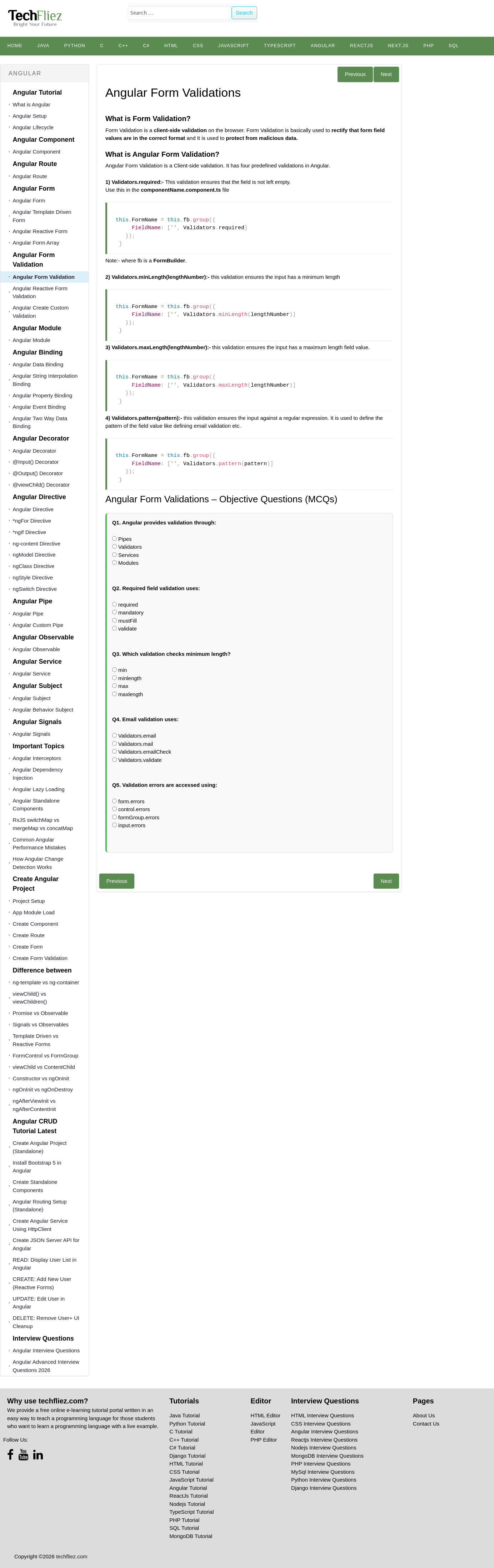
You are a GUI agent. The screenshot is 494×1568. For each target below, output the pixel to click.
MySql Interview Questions (323, 1472)
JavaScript (233, 45)
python (74, 45)
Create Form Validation (40, 958)
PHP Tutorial (184, 1520)
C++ (123, 45)
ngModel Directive (34, 555)
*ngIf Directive (29, 532)
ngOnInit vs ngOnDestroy (43, 1089)
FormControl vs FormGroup (45, 1055)
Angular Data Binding (38, 364)
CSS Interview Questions (321, 1424)
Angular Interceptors (37, 758)
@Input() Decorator (36, 462)
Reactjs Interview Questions (324, 1440)
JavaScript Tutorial (191, 1480)
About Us (424, 1415)
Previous (355, 74)
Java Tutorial (184, 1415)
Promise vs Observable (40, 1013)
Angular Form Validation (44, 277)
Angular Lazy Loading (39, 789)
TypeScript (280, 45)
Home (15, 45)
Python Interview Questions (323, 1480)
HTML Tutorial (186, 1464)
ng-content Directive (36, 544)
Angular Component (36, 152)
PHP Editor (263, 1440)
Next (386, 74)
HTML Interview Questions (322, 1415)
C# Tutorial (182, 1447)
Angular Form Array (36, 243)
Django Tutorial (187, 1456)
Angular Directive (33, 509)
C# (146, 45)
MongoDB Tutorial (190, 1536)
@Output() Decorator (38, 473)
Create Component (35, 924)
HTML (171, 45)
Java (43, 45)
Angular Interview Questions (46, 1350)
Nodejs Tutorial (187, 1504)
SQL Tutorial (184, 1528)
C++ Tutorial (184, 1440)
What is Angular (31, 104)
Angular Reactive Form (40, 231)
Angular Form (29, 200)
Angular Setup (30, 116)
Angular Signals (31, 734)
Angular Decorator (34, 451)
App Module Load (34, 912)
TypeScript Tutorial (191, 1512)
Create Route (29, 935)
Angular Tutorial (188, 1488)
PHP (428, 45)
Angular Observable (36, 649)
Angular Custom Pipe (38, 625)
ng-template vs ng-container (46, 982)
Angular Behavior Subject (43, 710)
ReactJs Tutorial (188, 1496)
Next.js (398, 45)
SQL (454, 45)
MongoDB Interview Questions (327, 1456)
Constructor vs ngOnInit (41, 1078)
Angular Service (32, 673)
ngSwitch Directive (35, 589)
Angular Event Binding (39, 407)
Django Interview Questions (323, 1488)
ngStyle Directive (33, 577)
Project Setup (29, 901)
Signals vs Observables (41, 1024)
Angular (323, 45)
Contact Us (426, 1424)
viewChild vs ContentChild (44, 1067)
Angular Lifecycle (33, 127)
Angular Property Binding (43, 395)
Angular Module (31, 340)
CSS (198, 45)
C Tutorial (180, 1431)
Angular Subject (32, 698)
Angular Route (30, 176)
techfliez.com (72, 1556)
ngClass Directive (34, 566)
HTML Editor (265, 1415)
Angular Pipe (28, 613)
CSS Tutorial (184, 1472)
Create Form (28, 947)
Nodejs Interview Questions (323, 1447)
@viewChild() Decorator (41, 485)
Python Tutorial (187, 1424)
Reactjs (361, 45)
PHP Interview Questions (320, 1464)
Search (244, 13)
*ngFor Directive (32, 521)
